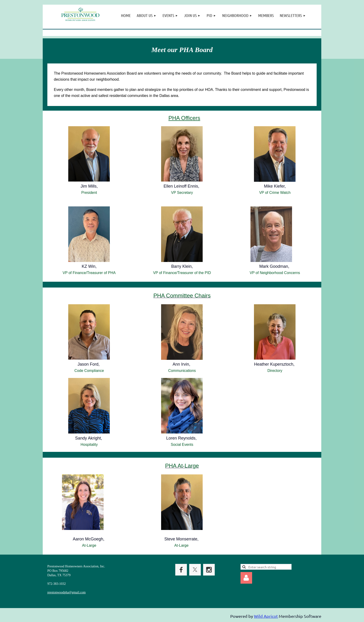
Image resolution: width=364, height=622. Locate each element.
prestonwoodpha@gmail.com (66, 592)
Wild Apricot (266, 616)
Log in (246, 578)
